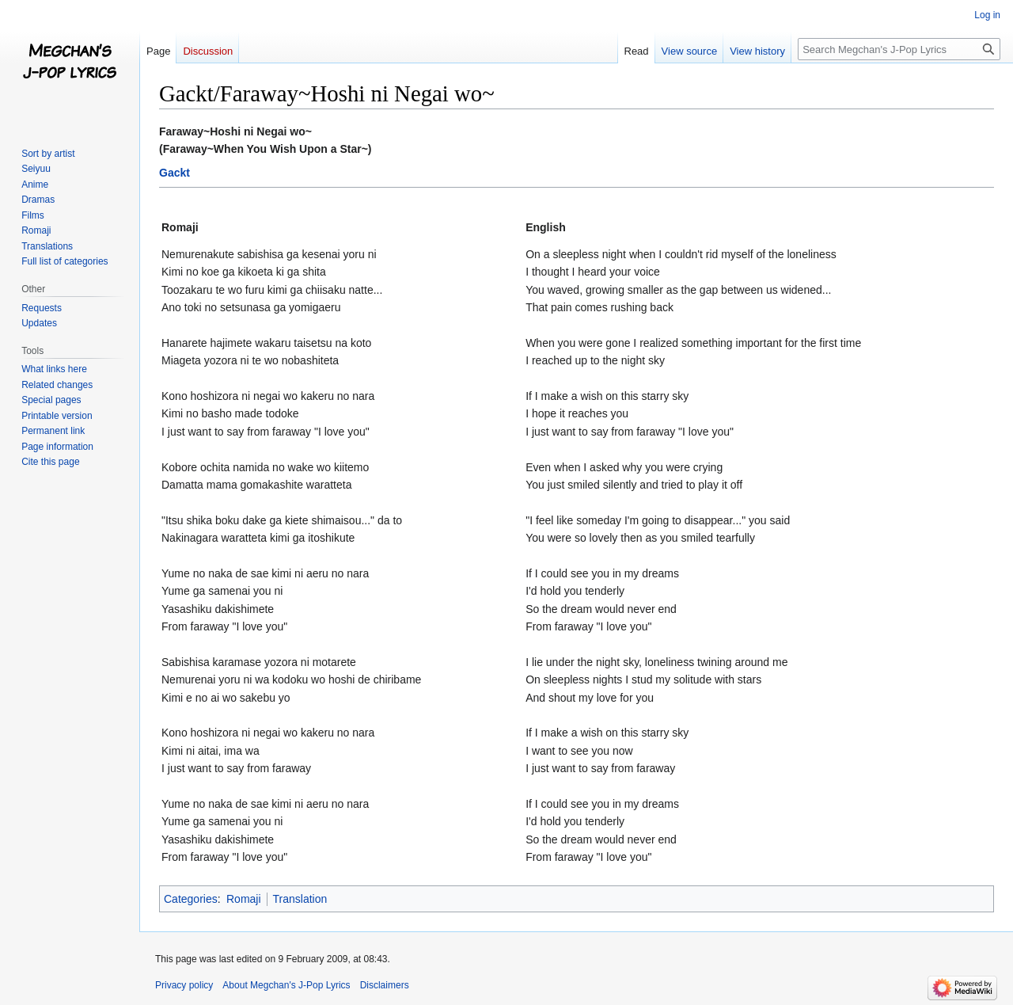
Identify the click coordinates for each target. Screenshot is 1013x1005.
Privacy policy (184, 985)
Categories (191, 899)
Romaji (243, 899)
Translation (300, 899)
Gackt (174, 172)
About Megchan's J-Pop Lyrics (286, 985)
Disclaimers (384, 985)
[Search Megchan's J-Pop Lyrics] (899, 49)
